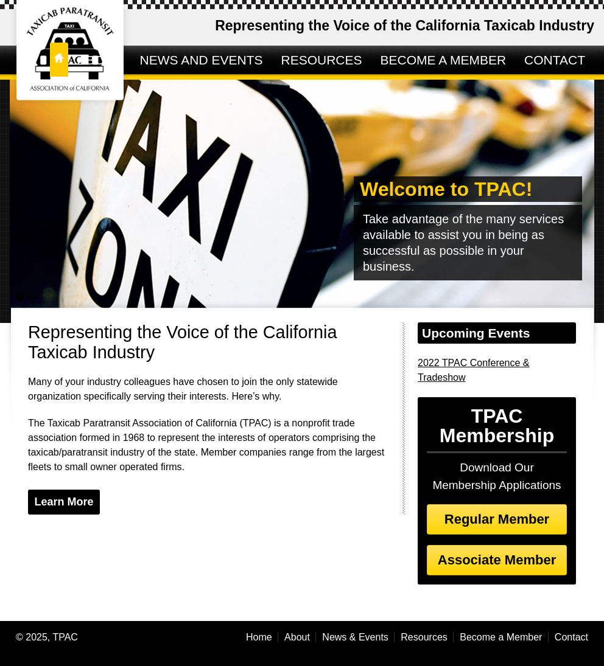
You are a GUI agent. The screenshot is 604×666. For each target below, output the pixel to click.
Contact (571, 637)
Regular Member (496, 519)
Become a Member (501, 637)
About (297, 637)
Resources (424, 637)
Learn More (63, 502)
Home (259, 637)
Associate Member (497, 559)
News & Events (355, 637)
